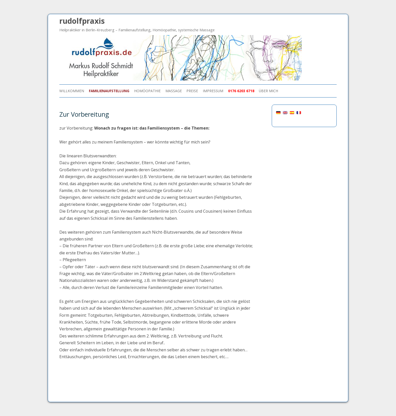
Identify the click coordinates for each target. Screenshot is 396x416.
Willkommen (71, 90)
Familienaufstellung (109, 90)
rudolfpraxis (82, 21)
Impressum (213, 90)
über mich (268, 90)
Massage (173, 90)
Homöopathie (147, 90)
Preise (192, 90)
